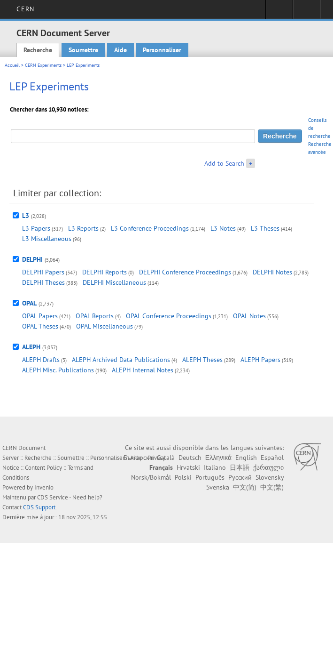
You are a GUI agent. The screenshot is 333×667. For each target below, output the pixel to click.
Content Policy (43, 468)
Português (210, 477)
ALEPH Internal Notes (142, 370)
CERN (25, 9)
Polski (183, 477)
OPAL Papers (40, 316)
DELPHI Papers (43, 272)
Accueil (12, 65)
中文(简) (244, 487)
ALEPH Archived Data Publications (121, 359)
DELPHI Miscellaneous (114, 282)
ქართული (268, 467)
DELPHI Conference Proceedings (185, 272)
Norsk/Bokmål (151, 477)
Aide (120, 50)
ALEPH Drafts (41, 359)
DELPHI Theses (43, 282)
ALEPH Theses (202, 359)
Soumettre (83, 50)
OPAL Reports (95, 316)
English (246, 457)
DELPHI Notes (272, 272)
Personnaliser (162, 50)
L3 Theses (265, 228)
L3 (25, 215)
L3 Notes (223, 228)
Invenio (44, 487)
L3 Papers (36, 228)
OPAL (29, 303)
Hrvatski (188, 467)
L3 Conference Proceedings (150, 228)
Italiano (215, 467)
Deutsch (189, 457)
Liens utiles (306, 12)
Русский (240, 477)
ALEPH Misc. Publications (58, 370)
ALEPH (31, 347)
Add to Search (224, 163)
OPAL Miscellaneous (104, 326)
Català (166, 457)
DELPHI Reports (104, 272)
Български (138, 457)
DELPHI (32, 259)
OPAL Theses (40, 326)
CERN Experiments (43, 65)
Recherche (37, 50)
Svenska (217, 487)
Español (272, 457)
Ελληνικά (218, 457)
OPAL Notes (249, 316)
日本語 (239, 467)
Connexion (279, 12)
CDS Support (39, 507)
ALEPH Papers (260, 359)
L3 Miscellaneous (46, 238)
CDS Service (52, 497)
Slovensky (270, 477)
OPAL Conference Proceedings (168, 316)
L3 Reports (83, 228)
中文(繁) (272, 487)
